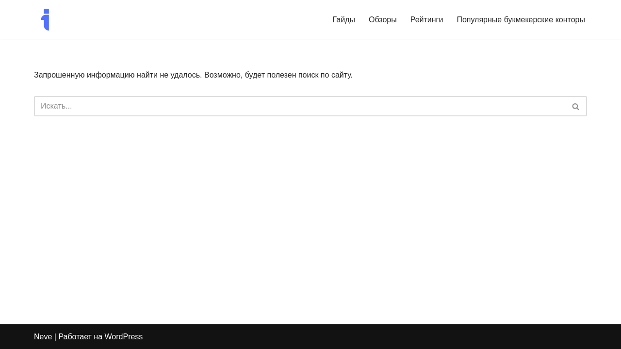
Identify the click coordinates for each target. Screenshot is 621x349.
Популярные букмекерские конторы (521, 20)
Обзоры (383, 20)
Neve (43, 337)
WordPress (124, 337)
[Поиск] (299, 106)
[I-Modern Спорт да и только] (45, 20)
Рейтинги (426, 20)
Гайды (344, 20)
